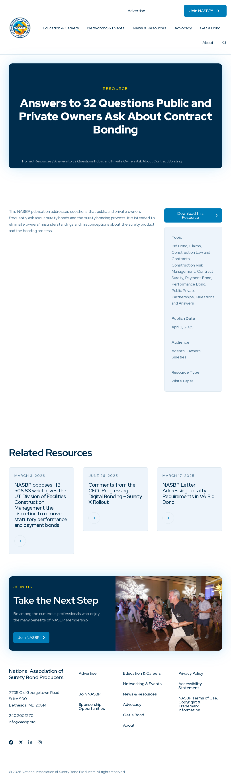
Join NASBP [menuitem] (89, 694)
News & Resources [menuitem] (149, 27)
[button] (79, 28)
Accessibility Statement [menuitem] (190, 685)
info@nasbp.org (22, 721)
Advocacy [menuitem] (183, 27)
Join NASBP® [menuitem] (201, 10)
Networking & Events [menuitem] (106, 27)
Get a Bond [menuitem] (210, 27)
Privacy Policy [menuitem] (190, 673)
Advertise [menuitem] (136, 10)
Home (27, 161)
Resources (43, 161)
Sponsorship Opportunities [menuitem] (92, 706)
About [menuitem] (207, 42)
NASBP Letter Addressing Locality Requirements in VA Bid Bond (188, 493)
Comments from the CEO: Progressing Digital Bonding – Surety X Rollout (115, 493)
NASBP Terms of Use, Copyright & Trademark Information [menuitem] (198, 703)
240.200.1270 (21, 715)
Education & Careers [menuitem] (61, 27)
